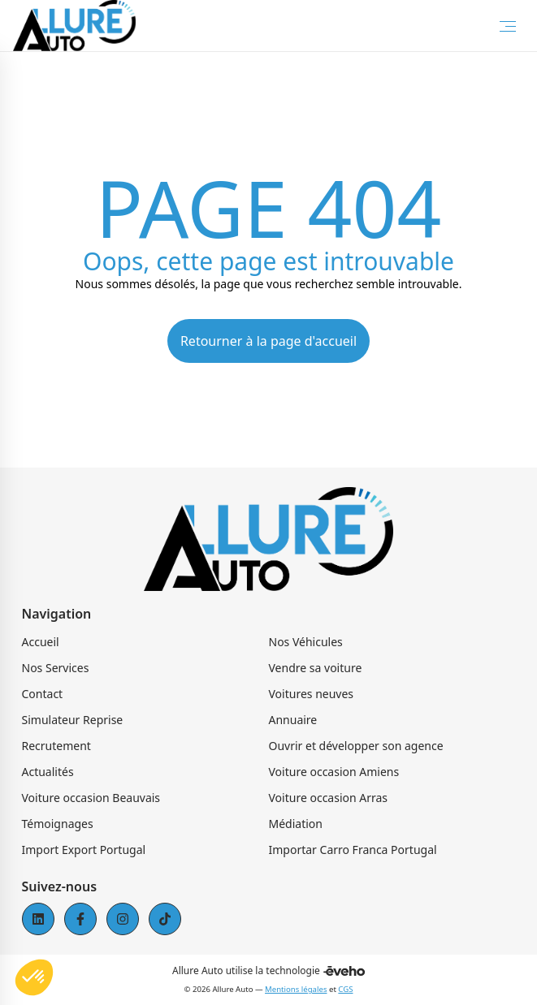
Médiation (296, 823)
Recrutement (56, 745)
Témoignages (57, 823)
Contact (42, 693)
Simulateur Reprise (72, 719)
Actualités (48, 771)
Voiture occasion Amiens (334, 771)
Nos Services (55, 667)
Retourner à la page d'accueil (268, 341)
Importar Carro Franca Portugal (353, 849)
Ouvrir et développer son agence (356, 745)
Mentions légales (296, 989)
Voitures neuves (311, 693)
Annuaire (293, 719)
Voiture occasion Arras (328, 797)
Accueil (40, 641)
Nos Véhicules (306, 641)
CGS (345, 989)
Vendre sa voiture (315, 667)
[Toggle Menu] (508, 26)
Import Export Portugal (84, 849)
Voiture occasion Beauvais (91, 797)
